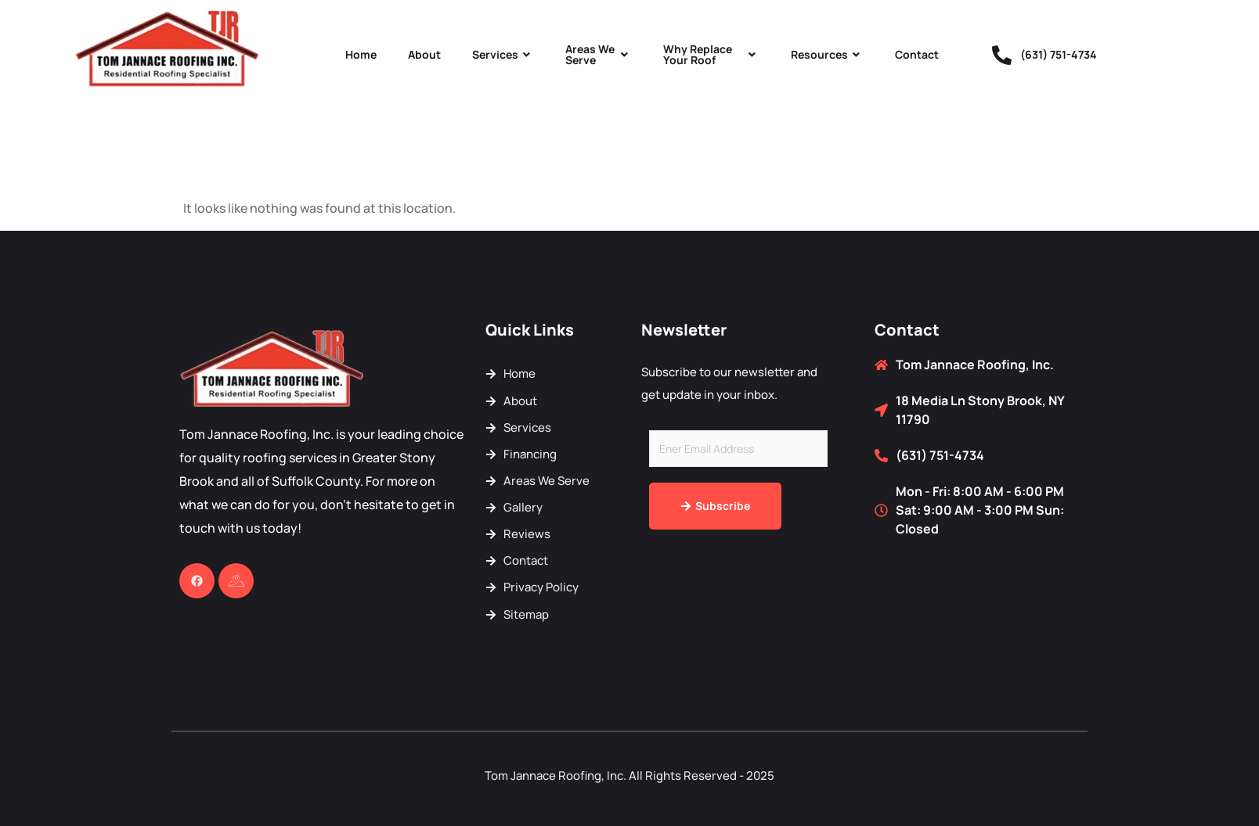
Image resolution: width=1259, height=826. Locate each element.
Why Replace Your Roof (711, 54)
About (424, 54)
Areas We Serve (598, 54)
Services (503, 54)
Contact (917, 54)
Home (361, 54)
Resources (827, 54)
